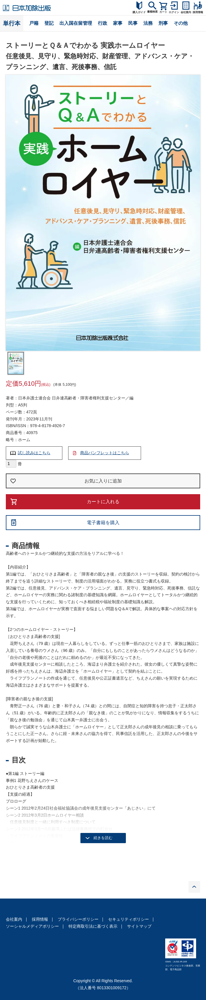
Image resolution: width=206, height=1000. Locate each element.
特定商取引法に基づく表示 (92, 926)
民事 (133, 23)
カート (163, 11)
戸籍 (33, 23)
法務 (148, 23)
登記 (49, 23)
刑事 (163, 23)
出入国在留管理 (75, 23)
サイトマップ (139, 926)
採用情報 (40, 919)
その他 (181, 23)
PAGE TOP (194, 887)
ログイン (174, 12)
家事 (117, 23)
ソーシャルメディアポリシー (32, 926)
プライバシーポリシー (78, 919)
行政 (102, 23)
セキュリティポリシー (128, 919)
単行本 (11, 23)
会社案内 (14, 919)
